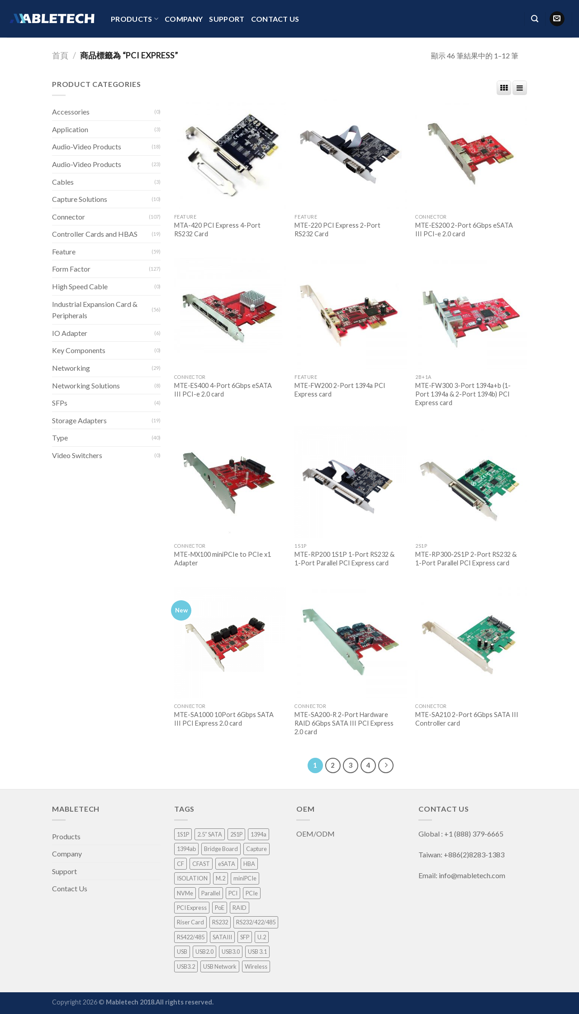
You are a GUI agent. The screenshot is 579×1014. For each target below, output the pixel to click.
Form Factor (71, 268)
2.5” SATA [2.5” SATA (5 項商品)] (209, 834)
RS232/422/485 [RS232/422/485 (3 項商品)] (255, 922)
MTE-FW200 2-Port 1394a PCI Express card (339, 390)
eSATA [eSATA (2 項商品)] (226, 863)
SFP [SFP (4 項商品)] (244, 937)
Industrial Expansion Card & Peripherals (95, 310)
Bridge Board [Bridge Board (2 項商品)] (221, 848)
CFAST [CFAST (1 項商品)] (201, 863)
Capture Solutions (79, 199)
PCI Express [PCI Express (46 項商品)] (192, 907)
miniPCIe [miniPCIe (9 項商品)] (244, 878)
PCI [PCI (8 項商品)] (232, 893)
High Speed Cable (80, 286)
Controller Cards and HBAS (95, 234)
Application (70, 129)
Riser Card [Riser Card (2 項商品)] (190, 922)
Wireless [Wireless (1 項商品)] (256, 966)
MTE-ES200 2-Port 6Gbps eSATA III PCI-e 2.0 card (464, 229)
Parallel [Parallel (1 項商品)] (210, 893)
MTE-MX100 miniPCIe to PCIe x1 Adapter (222, 558)
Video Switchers (77, 455)
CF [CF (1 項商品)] (180, 863)
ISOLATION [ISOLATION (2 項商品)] (192, 878)
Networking (71, 368)
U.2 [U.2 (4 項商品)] (261, 937)
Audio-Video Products (86, 146)
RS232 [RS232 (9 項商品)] (220, 922)
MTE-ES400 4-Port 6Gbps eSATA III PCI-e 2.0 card (223, 390)
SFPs (59, 402)
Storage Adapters (79, 420)
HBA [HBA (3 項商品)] (249, 863)
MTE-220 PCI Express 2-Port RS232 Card (337, 229)
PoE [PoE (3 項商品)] (219, 907)
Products (134, 19)
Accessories (71, 111)
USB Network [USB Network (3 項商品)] (220, 966)
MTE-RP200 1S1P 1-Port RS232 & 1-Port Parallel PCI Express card (344, 558)
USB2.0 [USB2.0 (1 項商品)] (204, 951)
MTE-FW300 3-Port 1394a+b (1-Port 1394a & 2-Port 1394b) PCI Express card (463, 394)
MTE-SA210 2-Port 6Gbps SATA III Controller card (466, 719)
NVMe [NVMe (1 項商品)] (185, 893)
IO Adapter (69, 333)
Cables (63, 181)
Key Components (78, 350)
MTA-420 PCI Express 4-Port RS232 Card (217, 229)
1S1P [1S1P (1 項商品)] (183, 834)
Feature (64, 251)
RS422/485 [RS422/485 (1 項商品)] (190, 937)
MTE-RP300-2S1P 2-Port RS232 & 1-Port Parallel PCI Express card (466, 558)
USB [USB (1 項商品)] (182, 951)
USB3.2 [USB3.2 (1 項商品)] (186, 966)
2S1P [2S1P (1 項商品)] (236, 834)
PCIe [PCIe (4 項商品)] (252, 893)
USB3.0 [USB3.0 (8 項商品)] (231, 951)
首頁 (60, 55)
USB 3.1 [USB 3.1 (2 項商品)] (257, 951)
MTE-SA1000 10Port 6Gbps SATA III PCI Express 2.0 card (224, 719)
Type (60, 437)
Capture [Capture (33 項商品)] (256, 848)
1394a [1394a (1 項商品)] (258, 834)
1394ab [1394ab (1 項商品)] (186, 848)
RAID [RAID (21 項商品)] (240, 907)
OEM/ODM (316, 833)
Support (226, 18)
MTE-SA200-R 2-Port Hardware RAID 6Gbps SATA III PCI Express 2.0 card (344, 723)
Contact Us (275, 18)
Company (184, 18)
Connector (68, 216)
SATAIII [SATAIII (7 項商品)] (222, 937)
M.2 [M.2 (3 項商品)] (220, 878)
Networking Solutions (86, 385)
